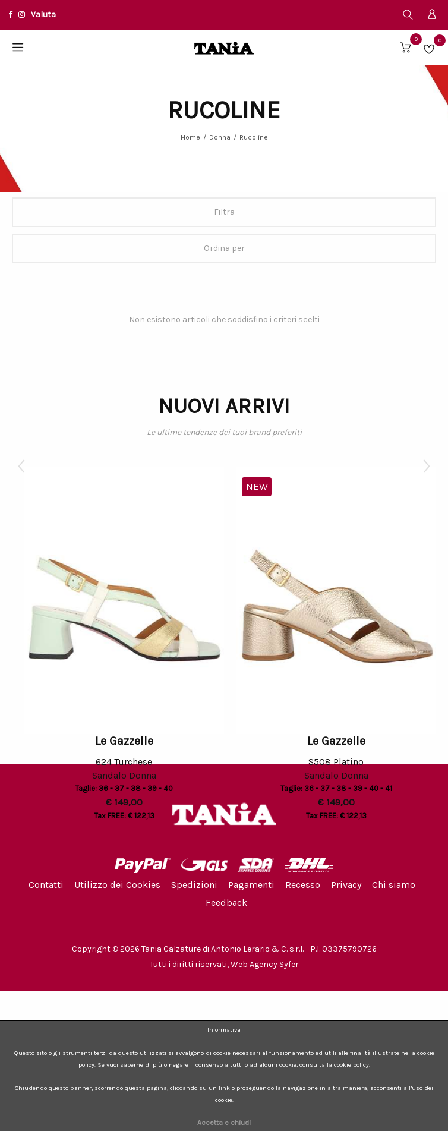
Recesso (302, 884)
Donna (220, 137)
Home (190, 137)
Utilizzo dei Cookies (117, 884)
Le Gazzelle (124, 741)
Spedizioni (194, 884)
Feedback (226, 902)
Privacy (346, 884)
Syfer (289, 964)
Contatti (46, 884)
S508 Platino (336, 761)
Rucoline (253, 137)
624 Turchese (124, 761)
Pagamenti (251, 884)
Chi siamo (393, 884)
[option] (124, 646)
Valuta (43, 15)
